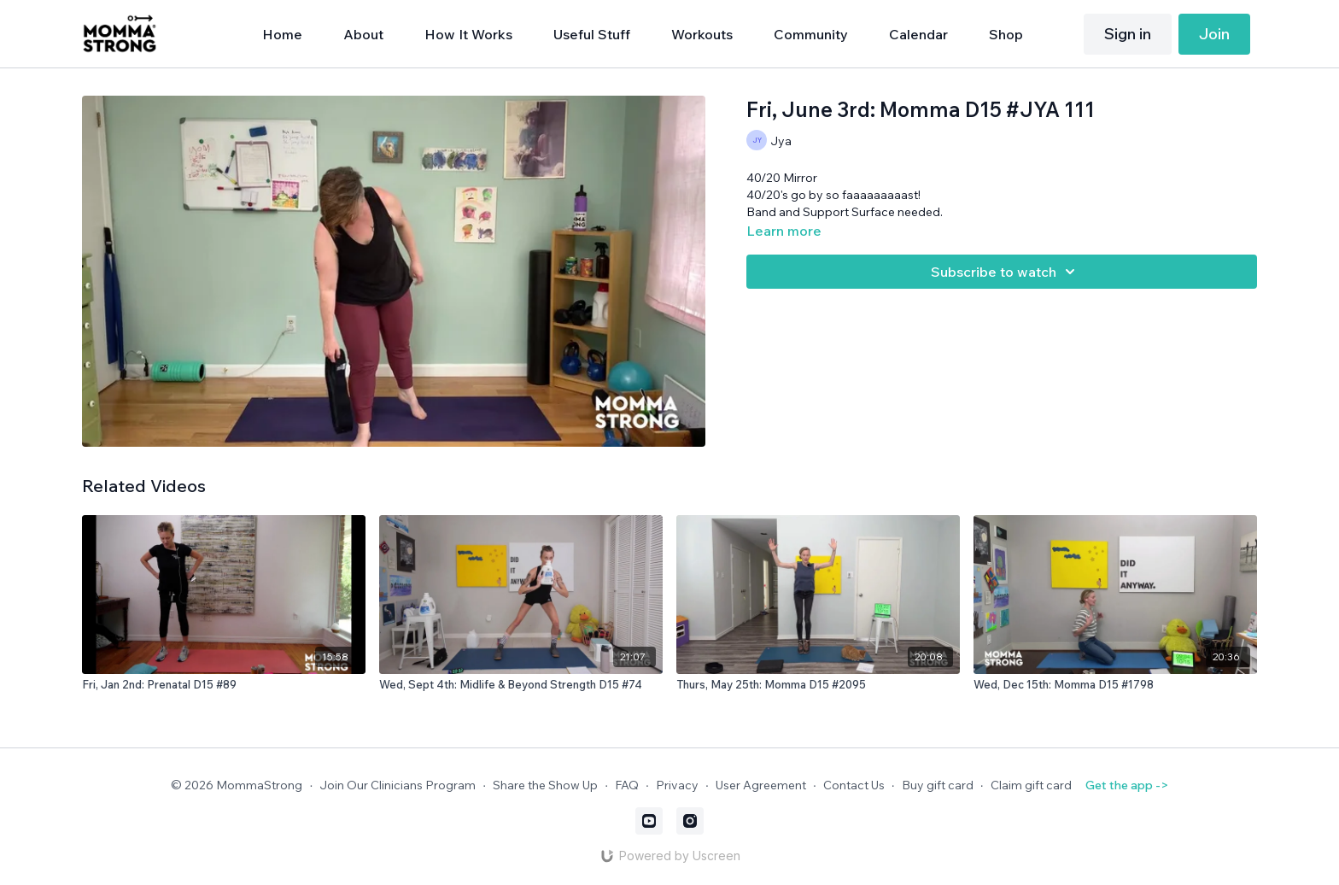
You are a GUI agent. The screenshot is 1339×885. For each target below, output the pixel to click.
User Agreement (761, 785)
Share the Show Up (545, 785)
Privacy (677, 785)
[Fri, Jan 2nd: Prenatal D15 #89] (223, 685)
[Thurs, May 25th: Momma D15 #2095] (818, 685)
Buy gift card (938, 785)
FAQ (627, 785)
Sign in (1127, 34)
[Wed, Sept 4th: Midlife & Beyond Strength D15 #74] (521, 685)
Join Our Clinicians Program (397, 785)
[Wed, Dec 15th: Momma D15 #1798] (1115, 685)
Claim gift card (1031, 785)
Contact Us (854, 785)
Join (1214, 34)
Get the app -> (1126, 785)
